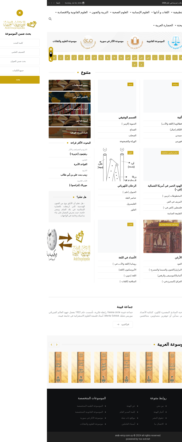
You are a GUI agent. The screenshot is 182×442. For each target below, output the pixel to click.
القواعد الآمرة (33, 164)
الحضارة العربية (117, 25)
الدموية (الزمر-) (82, 124)
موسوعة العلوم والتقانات (18, 41)
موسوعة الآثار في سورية (65, 41)
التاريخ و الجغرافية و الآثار (31, 150)
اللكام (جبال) (129, 130)
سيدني (131, 135)
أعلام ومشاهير (171, 84)
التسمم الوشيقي (80, 117)
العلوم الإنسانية (93, 12)
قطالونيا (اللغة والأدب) (124, 124)
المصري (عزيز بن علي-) (169, 141)
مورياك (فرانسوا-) (31, 185)
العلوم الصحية (73, 12)
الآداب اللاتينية (35, 181)
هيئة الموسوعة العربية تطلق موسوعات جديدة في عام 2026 (138, 3)
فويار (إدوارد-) (172, 117)
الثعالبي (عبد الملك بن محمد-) (166, 130)
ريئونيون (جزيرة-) (31, 154)
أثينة (132, 117)
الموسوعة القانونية (109, 41)
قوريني (131, 141)
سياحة (128, 84)
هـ (7, 57)
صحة (83, 84)
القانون (37, 160)
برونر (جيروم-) (173, 135)
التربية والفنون (53, 12)
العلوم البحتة (137, 25)
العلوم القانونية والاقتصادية (26, 12)
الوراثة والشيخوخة (81, 141)
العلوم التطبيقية (135, 12)
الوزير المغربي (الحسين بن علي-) (165, 124)
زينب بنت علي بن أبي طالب (27, 175)
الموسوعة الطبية (149, 41)
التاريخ (38, 170)
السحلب (85, 135)
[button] (9, 344)
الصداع (86, 130)
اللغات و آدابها (114, 12)
